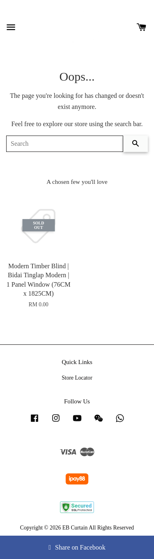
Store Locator (77, 378)
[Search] (64, 144)
